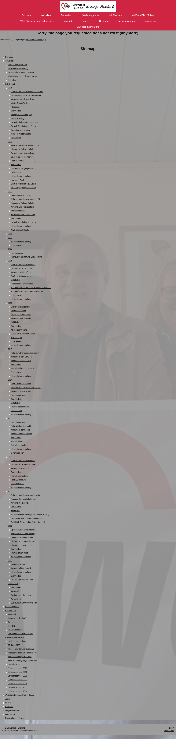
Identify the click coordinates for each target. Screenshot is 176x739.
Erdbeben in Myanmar (20, 130)
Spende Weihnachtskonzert (23, 530)
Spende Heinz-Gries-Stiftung (23, 534)
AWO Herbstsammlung (21, 276)
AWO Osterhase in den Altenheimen (23, 76)
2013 (10, 491)
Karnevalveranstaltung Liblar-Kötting (26, 257)
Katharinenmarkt (18, 211)
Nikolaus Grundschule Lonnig (23, 499)
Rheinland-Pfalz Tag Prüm (22, 580)
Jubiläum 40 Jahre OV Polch (23, 334)
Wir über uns (10, 610)
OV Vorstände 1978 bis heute (20, 633)
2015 (10, 418)
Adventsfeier (16, 591)
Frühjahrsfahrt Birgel (19, 553)
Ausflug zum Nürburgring (21, 115)
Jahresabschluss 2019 (17, 672)
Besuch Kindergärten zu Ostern (21, 72)
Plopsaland (15, 107)
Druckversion (9, 728)
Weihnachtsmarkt (18, 311)
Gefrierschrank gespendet (22, 168)
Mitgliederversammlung (18, 68)
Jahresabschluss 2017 (17, 680)
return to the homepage (36, 39)
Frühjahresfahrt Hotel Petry (22, 368)
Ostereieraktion (17, 245)
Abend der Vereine (19, 330)
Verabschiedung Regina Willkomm (22, 660)
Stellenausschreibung (17, 641)
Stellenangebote (12, 607)
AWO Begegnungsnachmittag (23, 188)
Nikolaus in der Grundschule (23, 464)
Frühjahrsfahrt (17, 441)
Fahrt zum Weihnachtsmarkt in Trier (26, 199)
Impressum (10, 714)
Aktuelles (9, 61)
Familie (8, 703)
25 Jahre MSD (14, 645)
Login (171, 728)
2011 (10, 560)
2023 (10, 191)
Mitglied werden (12, 710)
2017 (10, 349)
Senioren (9, 707)
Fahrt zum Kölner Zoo (17, 65)
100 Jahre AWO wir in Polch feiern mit (27, 291)
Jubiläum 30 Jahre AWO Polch (24, 603)
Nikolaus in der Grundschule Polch (26, 387)
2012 (10, 526)
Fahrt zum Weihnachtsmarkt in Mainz (27, 91)
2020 (10, 249)
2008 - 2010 (13, 583)
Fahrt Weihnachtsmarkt (21, 384)
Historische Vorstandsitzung (23, 214)
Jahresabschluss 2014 (17, 691)
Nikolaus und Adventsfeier (22, 545)
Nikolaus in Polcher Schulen (23, 149)
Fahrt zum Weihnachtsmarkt (23, 264)
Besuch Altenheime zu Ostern (23, 126)
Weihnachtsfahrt (18, 564)
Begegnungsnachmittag (21, 195)
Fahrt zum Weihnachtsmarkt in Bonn (26, 145)
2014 (10, 457)
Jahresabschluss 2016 (17, 683)
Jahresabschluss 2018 (17, 676)
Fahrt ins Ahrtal (17, 161)
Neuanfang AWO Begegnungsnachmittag (28, 518)
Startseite (9, 57)
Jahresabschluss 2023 (17, 668)
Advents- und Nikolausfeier (22, 99)
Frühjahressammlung (20, 407)
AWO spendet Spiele (20, 230)
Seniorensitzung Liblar (20, 307)
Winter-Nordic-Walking (20, 103)
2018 (10, 303)
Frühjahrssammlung (19, 445)
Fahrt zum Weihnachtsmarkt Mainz (26, 495)
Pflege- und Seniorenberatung (21, 649)
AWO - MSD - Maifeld (14, 637)
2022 (10, 234)
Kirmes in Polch (17, 180)
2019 (10, 261)
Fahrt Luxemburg (18, 480)
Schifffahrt (15, 280)
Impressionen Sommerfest (22, 284)
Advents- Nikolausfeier (20, 503)
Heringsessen (17, 253)
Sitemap (21, 728)
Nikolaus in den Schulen (21, 268)
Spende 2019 (14, 664)
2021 (10, 238)
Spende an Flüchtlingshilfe (22, 157)
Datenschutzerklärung (14, 718)
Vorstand (12, 614)
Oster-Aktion (16, 411)
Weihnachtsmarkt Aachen (22, 537)
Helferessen (16, 138)
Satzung (11, 622)
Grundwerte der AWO (17, 618)
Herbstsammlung (18, 395)
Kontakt (11, 626)
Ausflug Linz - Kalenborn (21, 595)
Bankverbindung (15, 630)
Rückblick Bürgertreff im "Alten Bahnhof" (28, 522)
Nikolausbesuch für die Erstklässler (26, 95)
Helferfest (12, 80)
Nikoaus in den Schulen (21, 314)
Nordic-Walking (17, 118)
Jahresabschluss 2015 (17, 687)
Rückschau (10, 84)
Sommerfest (16, 111)
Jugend (8, 699)
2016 (10, 380)
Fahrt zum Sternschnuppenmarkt (25, 353)
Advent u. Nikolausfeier (21, 272)
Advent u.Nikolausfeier (20, 468)
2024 (10, 141)
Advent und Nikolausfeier (21, 434)
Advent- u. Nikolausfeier (21, 318)
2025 (10, 88)
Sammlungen (16, 337)
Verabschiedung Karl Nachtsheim (22, 653)
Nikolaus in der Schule (20, 430)
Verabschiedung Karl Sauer (19, 657)
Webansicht (169, 731)
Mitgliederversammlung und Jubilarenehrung (30, 514)
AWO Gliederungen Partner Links (19, 695)
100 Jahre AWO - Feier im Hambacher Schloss (31, 288)
